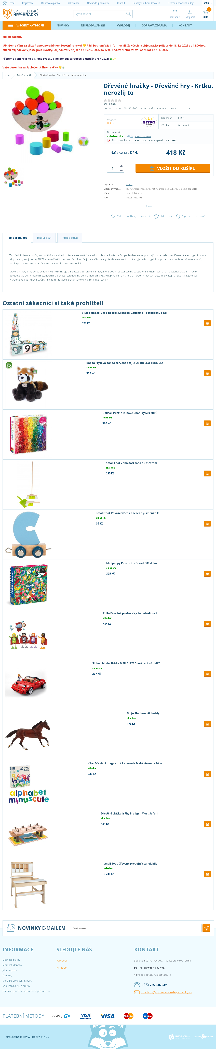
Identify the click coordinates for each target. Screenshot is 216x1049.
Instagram (62, 967)
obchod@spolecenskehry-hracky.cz (163, 992)
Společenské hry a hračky (16, 985)
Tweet (149, 206)
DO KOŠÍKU (173, 168)
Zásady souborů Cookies (146, 3)
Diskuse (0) (44, 238)
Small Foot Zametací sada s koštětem (131, 463)
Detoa (110, 123)
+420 (150, 984)
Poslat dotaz (70, 238)
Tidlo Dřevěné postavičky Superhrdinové (130, 613)
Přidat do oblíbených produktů (130, 216)
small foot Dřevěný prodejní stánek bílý (130, 863)
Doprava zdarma (154, 25)
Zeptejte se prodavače (191, 216)
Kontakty (7, 975)
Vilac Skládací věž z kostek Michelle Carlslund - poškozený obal (124, 313)
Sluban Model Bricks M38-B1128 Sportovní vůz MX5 (126, 663)
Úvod (9, 3)
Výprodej (123, 25)
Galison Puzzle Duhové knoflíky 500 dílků (129, 413)
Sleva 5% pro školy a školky (17, 980)
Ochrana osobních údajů (181, 3)
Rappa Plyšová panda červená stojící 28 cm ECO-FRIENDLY (125, 363)
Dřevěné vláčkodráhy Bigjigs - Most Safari (129, 813)
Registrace (28, 3)
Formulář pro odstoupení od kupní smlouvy (26, 991)
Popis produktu (17, 238)
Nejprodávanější (93, 25)
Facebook (62, 960)
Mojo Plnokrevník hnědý (143, 713)
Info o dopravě (139, 136)
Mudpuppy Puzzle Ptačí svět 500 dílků (131, 563)
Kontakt (120, 3)
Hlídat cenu (163, 216)
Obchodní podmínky (98, 3)
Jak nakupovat (10, 970)
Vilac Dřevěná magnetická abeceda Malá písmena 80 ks (125, 763)
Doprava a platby (50, 3)
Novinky (63, 25)
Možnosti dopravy (12, 965)
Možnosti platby (11, 959)
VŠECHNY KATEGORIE (26, 25)
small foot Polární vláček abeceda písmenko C (127, 513)
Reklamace (73, 3)
